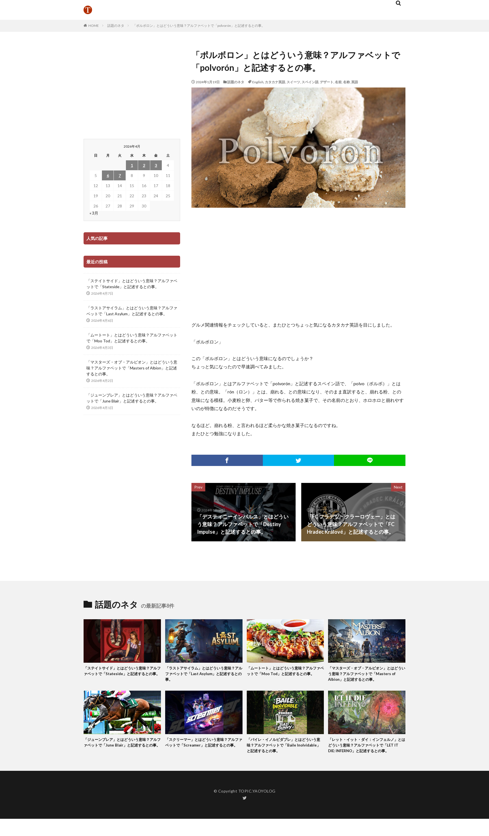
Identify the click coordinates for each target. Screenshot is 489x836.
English (257, 82)
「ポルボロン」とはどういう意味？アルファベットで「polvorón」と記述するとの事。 (199, 25)
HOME (93, 25)
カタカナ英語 (275, 82)
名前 (338, 82)
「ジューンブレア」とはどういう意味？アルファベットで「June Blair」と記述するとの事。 (131, 398)
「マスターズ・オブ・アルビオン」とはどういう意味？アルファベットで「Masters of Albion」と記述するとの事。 (131, 368)
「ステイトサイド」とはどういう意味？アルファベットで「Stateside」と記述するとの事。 (131, 283)
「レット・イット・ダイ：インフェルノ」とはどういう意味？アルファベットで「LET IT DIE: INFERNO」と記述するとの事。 (366, 758)
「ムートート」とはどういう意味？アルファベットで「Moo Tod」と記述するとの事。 (131, 337)
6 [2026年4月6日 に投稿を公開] (108, 175)
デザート (326, 82)
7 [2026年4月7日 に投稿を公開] (120, 175)
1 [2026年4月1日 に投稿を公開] (132, 165)
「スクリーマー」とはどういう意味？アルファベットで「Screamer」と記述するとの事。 (203, 755)
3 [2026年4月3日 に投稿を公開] (156, 165)
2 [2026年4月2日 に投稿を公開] (144, 165)
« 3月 (93, 213)
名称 (346, 82)
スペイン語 (310, 82)
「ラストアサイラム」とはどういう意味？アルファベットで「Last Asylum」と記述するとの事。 (131, 310)
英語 (354, 82)
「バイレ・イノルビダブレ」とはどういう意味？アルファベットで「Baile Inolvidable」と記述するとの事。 (285, 755)
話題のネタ (115, 25)
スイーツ (293, 82)
